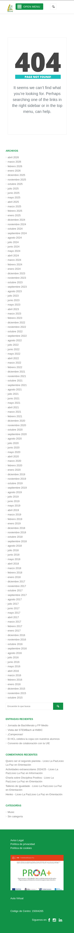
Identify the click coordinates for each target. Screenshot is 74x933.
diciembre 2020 (16, 420)
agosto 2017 (15, 599)
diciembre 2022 (16, 322)
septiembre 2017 (17, 595)
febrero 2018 (15, 572)
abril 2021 (13, 407)
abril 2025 (13, 201)
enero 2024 (14, 268)
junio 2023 (14, 300)
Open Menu (31, 6)
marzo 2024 (14, 259)
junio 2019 (14, 501)
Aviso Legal (17, 840)
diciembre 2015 (16, 688)
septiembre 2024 (17, 233)
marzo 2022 (14, 362)
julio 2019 (13, 496)
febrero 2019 (15, 519)
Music (11, 812)
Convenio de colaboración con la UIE (29, 743)
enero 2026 (14, 170)
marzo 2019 (14, 514)
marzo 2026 (14, 161)
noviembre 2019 (17, 478)
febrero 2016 (15, 679)
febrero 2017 (15, 626)
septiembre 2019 (17, 487)
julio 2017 (13, 603)
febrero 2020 (15, 465)
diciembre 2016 (16, 635)
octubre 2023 (15, 282)
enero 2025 (14, 215)
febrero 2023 (15, 317)
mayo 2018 (14, 559)
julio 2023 (13, 295)
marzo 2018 (14, 568)
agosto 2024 (15, 237)
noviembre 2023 (17, 277)
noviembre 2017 (17, 586)
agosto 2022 (15, 340)
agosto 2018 (15, 545)
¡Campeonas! (15, 734)
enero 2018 (14, 577)
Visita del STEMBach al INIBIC (25, 729)
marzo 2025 (14, 206)
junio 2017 (14, 608)
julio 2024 (13, 242)
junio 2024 (14, 246)
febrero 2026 (15, 166)
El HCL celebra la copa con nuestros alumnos (34, 738)
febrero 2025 (15, 210)
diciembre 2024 (16, 219)
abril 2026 (13, 157)
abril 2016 (13, 670)
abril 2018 (13, 563)
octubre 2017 (15, 590)
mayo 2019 (14, 505)
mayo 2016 (14, 666)
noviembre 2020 (17, 425)
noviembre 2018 (17, 532)
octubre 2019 (15, 483)
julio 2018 (13, 550)
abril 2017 (13, 617)
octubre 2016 (15, 644)
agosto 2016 (15, 653)
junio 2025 (14, 192)
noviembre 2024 (17, 224)
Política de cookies (21, 848)
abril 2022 (13, 358)
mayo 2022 (14, 353)
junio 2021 (14, 398)
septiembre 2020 (17, 434)
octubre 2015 (15, 697)
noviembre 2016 (17, 639)
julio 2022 (13, 344)
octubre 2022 (15, 331)
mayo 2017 (14, 612)
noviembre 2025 (17, 179)
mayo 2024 (14, 250)
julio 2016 (13, 657)
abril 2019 (13, 510)
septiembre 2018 (17, 541)
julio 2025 (13, 188)
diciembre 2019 (16, 474)
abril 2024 (13, 255)
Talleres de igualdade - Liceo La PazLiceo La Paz (34, 786)
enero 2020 (14, 469)
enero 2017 (14, 630)
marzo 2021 (14, 411)
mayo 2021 (14, 402)
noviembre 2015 (17, 693)
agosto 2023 (15, 291)
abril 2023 (13, 309)
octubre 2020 (15, 429)
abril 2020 (13, 456)
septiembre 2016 (17, 648)
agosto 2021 (15, 389)
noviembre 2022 (17, 326)
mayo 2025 (14, 197)
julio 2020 (13, 443)
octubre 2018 (15, 536)
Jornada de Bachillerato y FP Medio (28, 725)
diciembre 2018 (16, 528)
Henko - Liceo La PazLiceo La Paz (25, 794)
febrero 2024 (15, 264)
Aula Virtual (16, 898)
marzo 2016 (14, 675)
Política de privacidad (22, 844)
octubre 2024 (15, 228)
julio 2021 (13, 393)
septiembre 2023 (17, 286)
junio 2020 (14, 447)
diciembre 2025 (16, 175)
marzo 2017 (14, 621)
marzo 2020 (14, 460)
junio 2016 (14, 661)
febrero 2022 (15, 367)
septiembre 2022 (17, 335)
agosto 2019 (15, 492)
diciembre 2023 (16, 273)
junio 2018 (14, 554)
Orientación (24, 764)
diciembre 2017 (16, 581)
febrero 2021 (15, 416)
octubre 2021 (15, 380)
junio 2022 (14, 349)
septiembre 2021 (17, 385)
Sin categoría (15, 816)
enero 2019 (14, 523)
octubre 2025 (15, 183)
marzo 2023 (14, 313)
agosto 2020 (15, 438)
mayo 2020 (14, 452)
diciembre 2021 (16, 371)
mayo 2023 (14, 304)
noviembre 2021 (17, 376)
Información (36, 773)
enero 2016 (14, 684)
